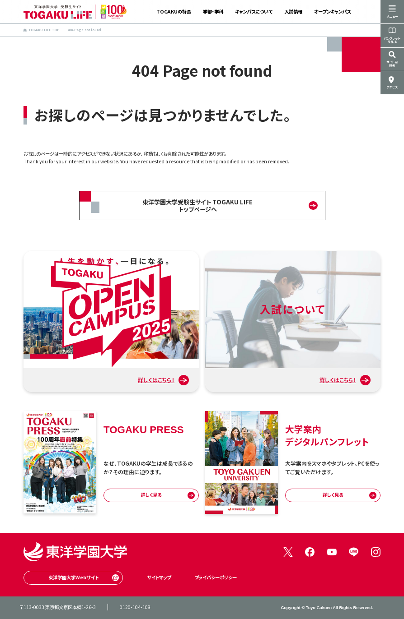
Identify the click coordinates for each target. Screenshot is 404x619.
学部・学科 (213, 11)
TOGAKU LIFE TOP (41, 30)
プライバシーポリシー (215, 577)
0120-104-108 (135, 607)
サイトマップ (159, 577)
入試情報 (293, 11)
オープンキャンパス (332, 11)
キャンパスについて (253, 11)
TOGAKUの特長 (173, 11)
